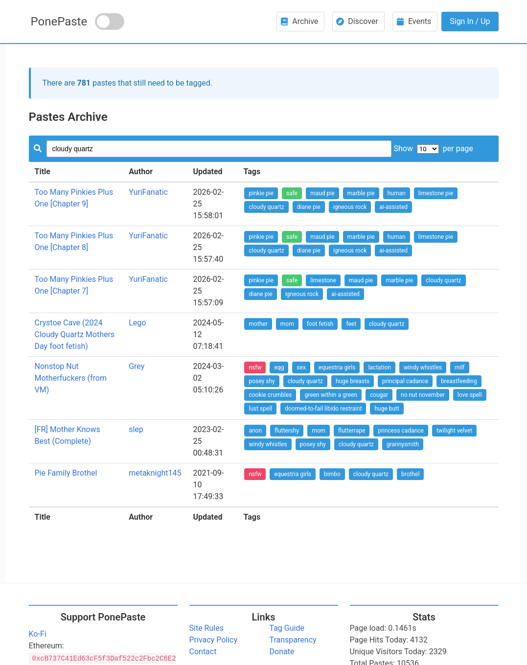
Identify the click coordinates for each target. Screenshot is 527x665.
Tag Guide (287, 628)
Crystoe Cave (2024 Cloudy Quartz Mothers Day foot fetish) (75, 334)
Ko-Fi (37, 634)
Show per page (433, 148)
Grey (136, 366)
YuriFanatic (148, 192)
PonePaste (59, 21)
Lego (137, 322)
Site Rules (206, 628)
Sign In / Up (470, 21)
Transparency (293, 639)
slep (136, 429)
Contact (203, 651)
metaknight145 (155, 473)
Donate (282, 651)
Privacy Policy (213, 639)
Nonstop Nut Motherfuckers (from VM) (71, 378)
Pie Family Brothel (66, 473)
